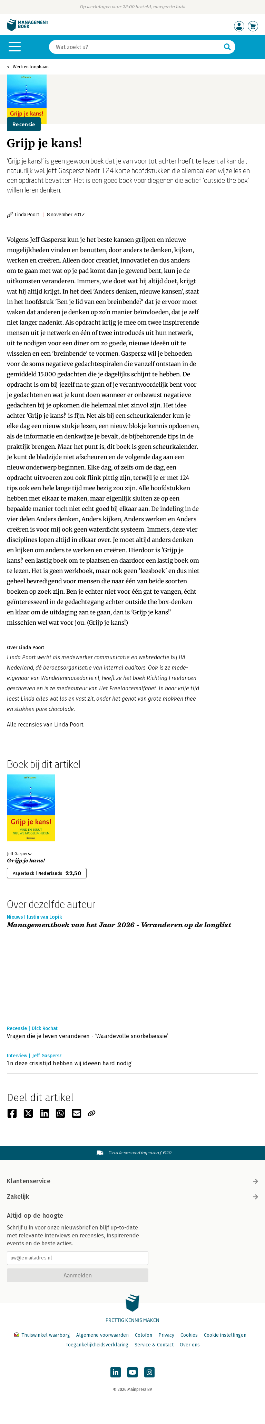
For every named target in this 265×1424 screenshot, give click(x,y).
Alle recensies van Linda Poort (45, 724)
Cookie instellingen (225, 1335)
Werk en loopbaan (31, 66)
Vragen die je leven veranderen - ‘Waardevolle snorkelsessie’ (87, 1036)
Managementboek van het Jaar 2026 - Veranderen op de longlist (119, 925)
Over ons (190, 1345)
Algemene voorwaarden (102, 1335)
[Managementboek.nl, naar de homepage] (27, 29)
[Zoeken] (135, 47)
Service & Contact (154, 1345)
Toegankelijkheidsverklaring (97, 1345)
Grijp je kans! (26, 860)
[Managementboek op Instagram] (149, 1372)
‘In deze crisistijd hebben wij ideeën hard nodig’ (70, 1063)
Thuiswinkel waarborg (42, 1335)
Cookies (189, 1335)
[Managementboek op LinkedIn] (115, 1372)
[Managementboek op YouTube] (132, 1372)
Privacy (166, 1335)
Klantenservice (132, 1181)
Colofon (143, 1335)
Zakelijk (132, 1196)
